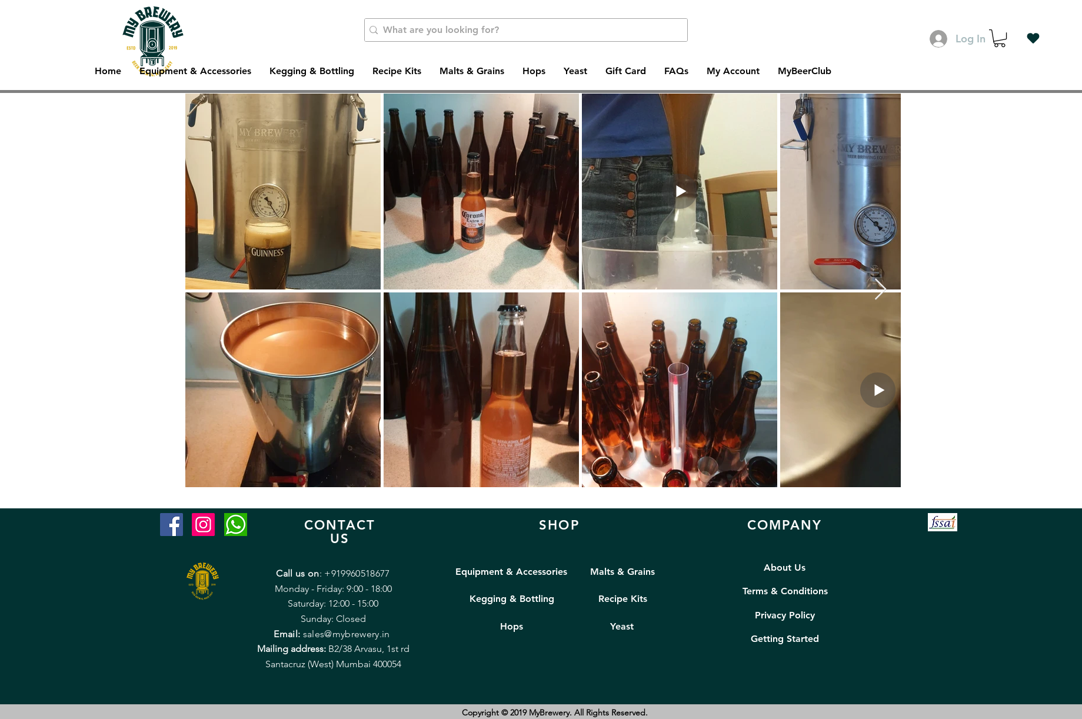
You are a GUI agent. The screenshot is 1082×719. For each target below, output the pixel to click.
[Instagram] (203, 524)
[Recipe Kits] (622, 599)
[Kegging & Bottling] (512, 599)
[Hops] (511, 626)
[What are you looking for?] (523, 30)
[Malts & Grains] (623, 572)
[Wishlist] (1033, 38)
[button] (999, 38)
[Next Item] (880, 289)
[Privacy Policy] (785, 615)
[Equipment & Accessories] (511, 572)
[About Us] (785, 568)
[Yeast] (622, 626)
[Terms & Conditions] (785, 591)
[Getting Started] (785, 639)
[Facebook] (171, 524)
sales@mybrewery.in (346, 634)
